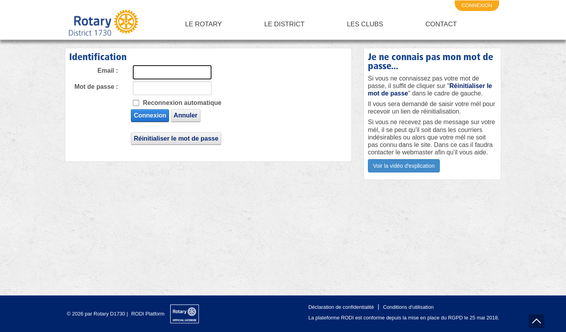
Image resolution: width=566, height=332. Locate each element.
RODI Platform (148, 314)
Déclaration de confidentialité (341, 307)
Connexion (150, 115)
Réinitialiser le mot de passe (176, 138)
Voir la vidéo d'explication (404, 166)
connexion (477, 5)
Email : (107, 70)
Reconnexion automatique (182, 102)
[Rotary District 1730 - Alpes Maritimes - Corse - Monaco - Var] (103, 24)
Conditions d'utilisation (408, 307)
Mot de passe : (96, 86)
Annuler (185, 115)
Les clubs (365, 24)
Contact (441, 24)
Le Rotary (203, 24)
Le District (284, 24)
